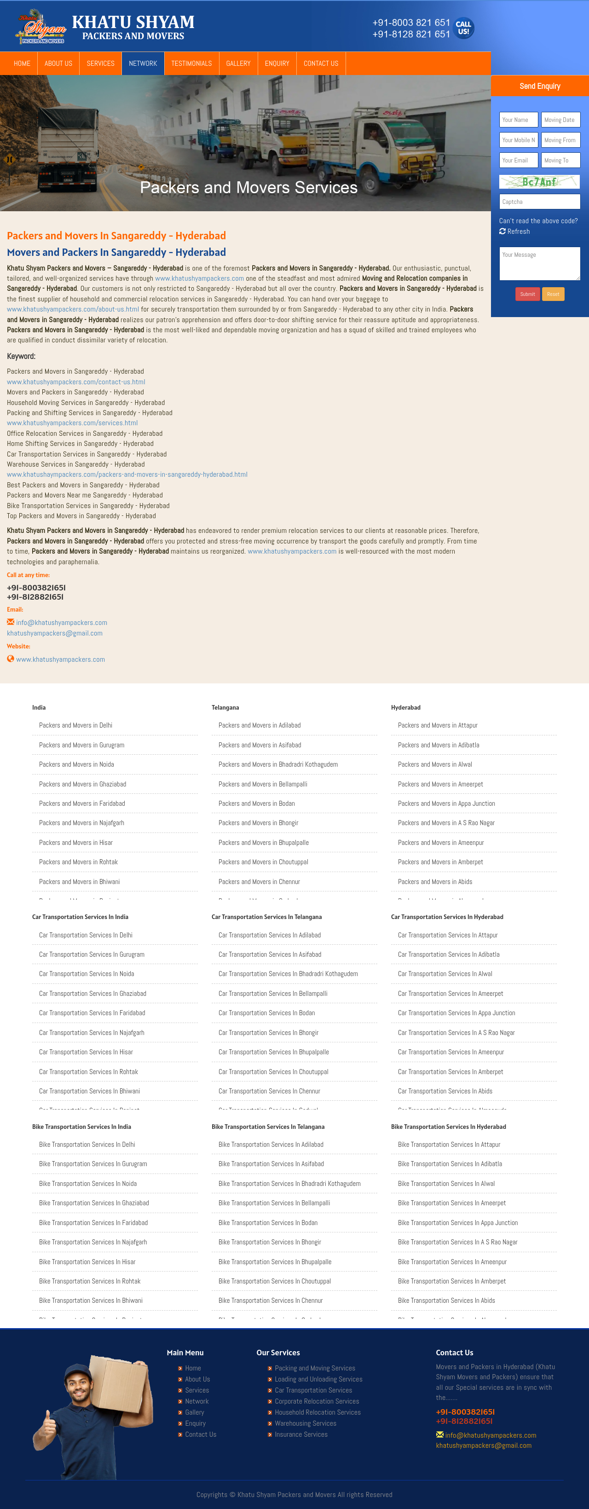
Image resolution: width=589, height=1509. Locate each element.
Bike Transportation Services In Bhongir (270, 1241)
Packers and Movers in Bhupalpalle (264, 842)
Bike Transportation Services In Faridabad (93, 1222)
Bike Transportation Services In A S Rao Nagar (458, 1241)
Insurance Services (301, 1434)
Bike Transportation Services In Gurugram (93, 1163)
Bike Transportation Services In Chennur (271, 1300)
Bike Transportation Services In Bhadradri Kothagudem (290, 1183)
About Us (58, 63)
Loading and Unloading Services (319, 1379)
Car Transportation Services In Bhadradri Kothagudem (288, 973)
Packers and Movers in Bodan (257, 803)
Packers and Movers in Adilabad (260, 725)
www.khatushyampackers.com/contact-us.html (76, 382)
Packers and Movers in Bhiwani (79, 881)
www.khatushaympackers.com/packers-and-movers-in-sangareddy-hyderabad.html (127, 474)
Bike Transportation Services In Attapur (449, 1144)
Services (101, 63)
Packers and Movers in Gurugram (81, 744)
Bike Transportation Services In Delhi (87, 1144)
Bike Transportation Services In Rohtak (90, 1281)
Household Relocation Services (318, 1412)
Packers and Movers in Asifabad (260, 744)
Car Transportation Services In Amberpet (450, 1071)
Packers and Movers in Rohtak (78, 861)
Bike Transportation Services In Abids (446, 1300)
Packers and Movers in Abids (435, 881)
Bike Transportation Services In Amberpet (452, 1281)
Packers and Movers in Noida (76, 764)
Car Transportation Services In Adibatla (449, 954)
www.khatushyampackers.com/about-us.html (73, 309)
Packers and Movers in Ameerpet (440, 784)
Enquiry (277, 63)
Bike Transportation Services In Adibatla (450, 1163)
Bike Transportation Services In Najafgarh (93, 1241)
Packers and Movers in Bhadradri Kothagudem (278, 764)
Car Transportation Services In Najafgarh (91, 1032)
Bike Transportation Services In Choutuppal (275, 1281)
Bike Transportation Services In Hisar (87, 1261)
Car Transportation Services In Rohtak (88, 1071)
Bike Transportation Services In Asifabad (271, 1163)
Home (22, 63)
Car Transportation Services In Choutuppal (274, 1071)
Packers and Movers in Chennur (259, 881)
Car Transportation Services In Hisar (86, 1051)
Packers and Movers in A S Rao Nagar (446, 822)
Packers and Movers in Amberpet (440, 861)
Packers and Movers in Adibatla (438, 744)
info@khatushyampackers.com (61, 622)
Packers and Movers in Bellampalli (263, 784)
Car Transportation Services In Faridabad (92, 1012)
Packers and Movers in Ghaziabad (82, 784)
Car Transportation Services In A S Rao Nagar (456, 1032)
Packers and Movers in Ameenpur (441, 842)
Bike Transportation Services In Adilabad (271, 1144)
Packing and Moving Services (315, 1368)
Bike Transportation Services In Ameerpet (452, 1202)
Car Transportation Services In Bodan (267, 1012)
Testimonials (192, 63)
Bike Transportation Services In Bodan (268, 1222)
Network (143, 63)
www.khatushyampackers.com (199, 278)
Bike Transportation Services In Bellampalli (274, 1202)
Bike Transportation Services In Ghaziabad (94, 1202)
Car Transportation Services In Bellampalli (273, 993)
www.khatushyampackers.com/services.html (72, 423)
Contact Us (321, 63)
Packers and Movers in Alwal (435, 764)
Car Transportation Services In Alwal (445, 973)
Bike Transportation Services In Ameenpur (452, 1261)
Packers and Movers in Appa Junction (446, 803)
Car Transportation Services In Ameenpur (451, 1051)
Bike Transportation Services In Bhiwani (91, 1300)
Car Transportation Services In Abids (445, 1091)
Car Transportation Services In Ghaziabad (92, 993)
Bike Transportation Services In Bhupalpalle (275, 1261)
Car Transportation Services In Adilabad (270, 935)
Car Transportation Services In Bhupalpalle (274, 1051)
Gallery (238, 63)
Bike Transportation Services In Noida (88, 1183)
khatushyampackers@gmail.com (55, 633)
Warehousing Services (306, 1423)
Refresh (514, 231)
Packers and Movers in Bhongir (258, 822)
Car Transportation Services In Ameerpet (450, 993)
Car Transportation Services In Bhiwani (89, 1091)
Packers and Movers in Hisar (76, 842)
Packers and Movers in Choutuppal (263, 861)
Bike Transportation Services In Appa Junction (458, 1222)
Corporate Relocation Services (317, 1401)
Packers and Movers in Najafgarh (81, 822)
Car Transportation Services (313, 1390)
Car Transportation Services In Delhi (86, 935)
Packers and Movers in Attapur (438, 725)
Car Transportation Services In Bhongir (268, 1032)
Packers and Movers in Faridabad (82, 803)
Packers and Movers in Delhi (75, 725)
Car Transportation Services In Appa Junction (456, 1012)
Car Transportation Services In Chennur (269, 1091)
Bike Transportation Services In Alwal (446, 1183)
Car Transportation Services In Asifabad (270, 954)
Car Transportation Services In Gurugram (91, 954)
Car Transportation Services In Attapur (448, 935)
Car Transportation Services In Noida (86, 973)
